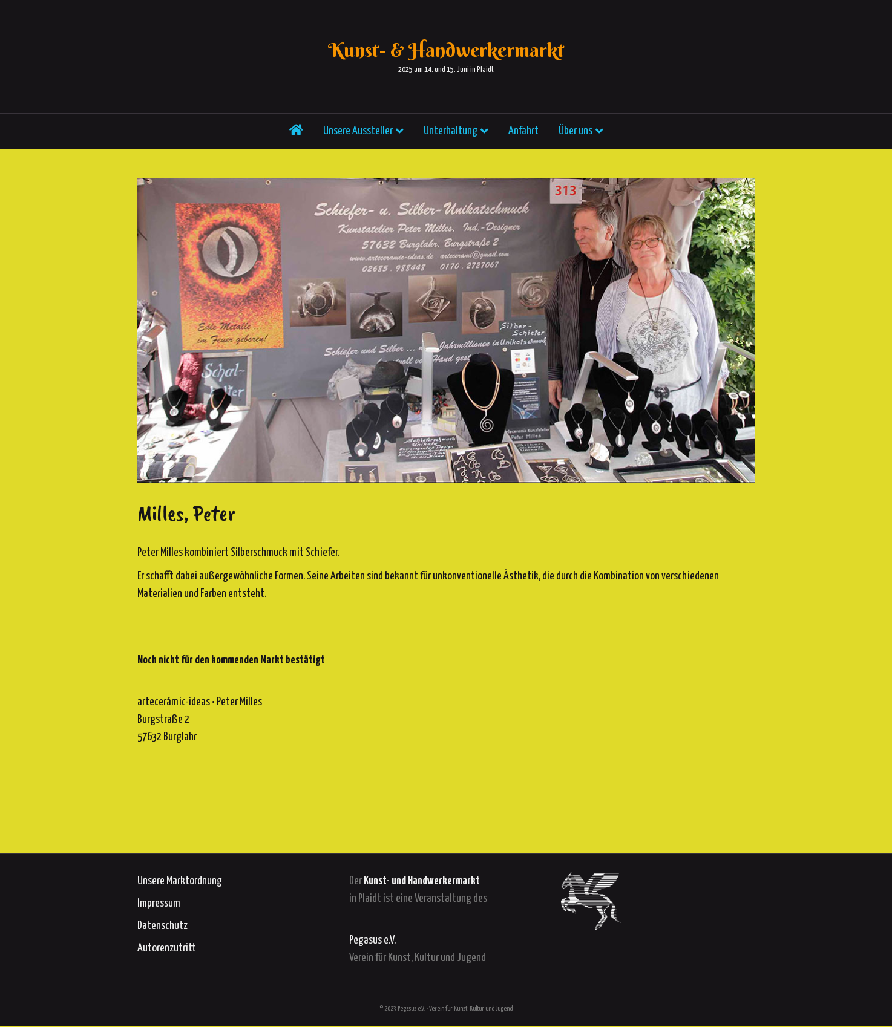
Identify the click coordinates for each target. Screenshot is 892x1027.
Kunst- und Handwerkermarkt (422, 881)
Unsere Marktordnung (179, 881)
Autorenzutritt (166, 948)
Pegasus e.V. (372, 940)
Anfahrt (523, 136)
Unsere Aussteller (358, 136)
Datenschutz (162, 925)
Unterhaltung (450, 136)
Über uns (575, 136)
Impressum (158, 903)
